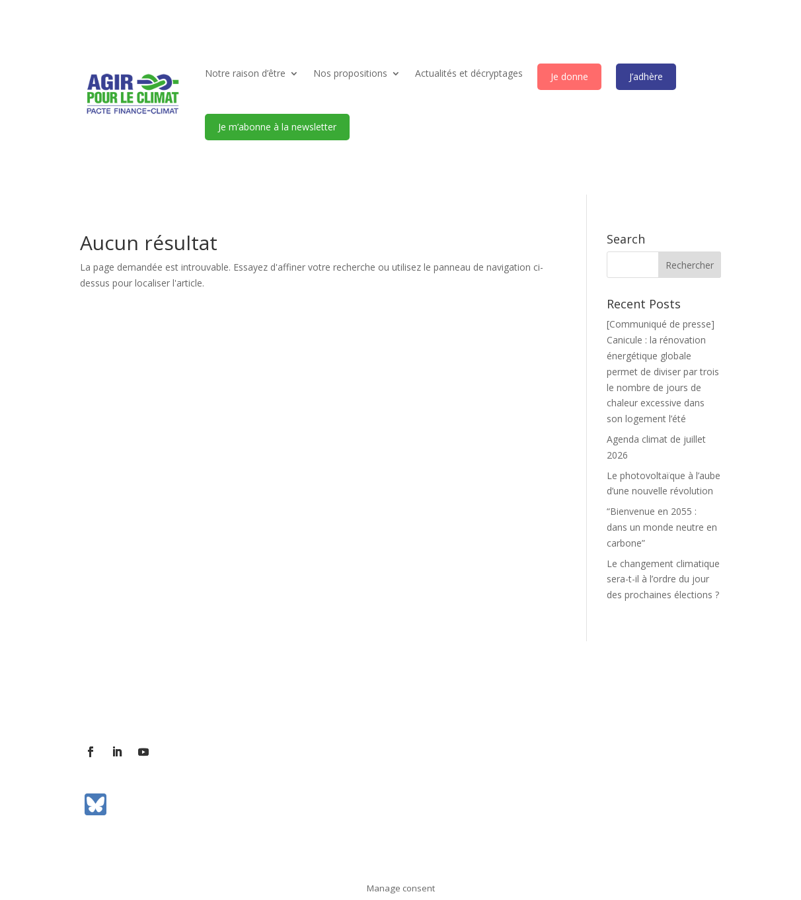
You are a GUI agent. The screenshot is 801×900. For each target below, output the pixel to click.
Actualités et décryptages (469, 73)
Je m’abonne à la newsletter (277, 126)
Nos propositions (350, 73)
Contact (167, 700)
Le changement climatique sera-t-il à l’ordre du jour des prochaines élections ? (663, 579)
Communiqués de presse (331, 700)
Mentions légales (435, 700)
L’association (107, 700)
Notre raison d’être (245, 73)
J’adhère (646, 76)
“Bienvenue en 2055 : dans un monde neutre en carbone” (662, 527)
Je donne (569, 76)
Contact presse (230, 700)
